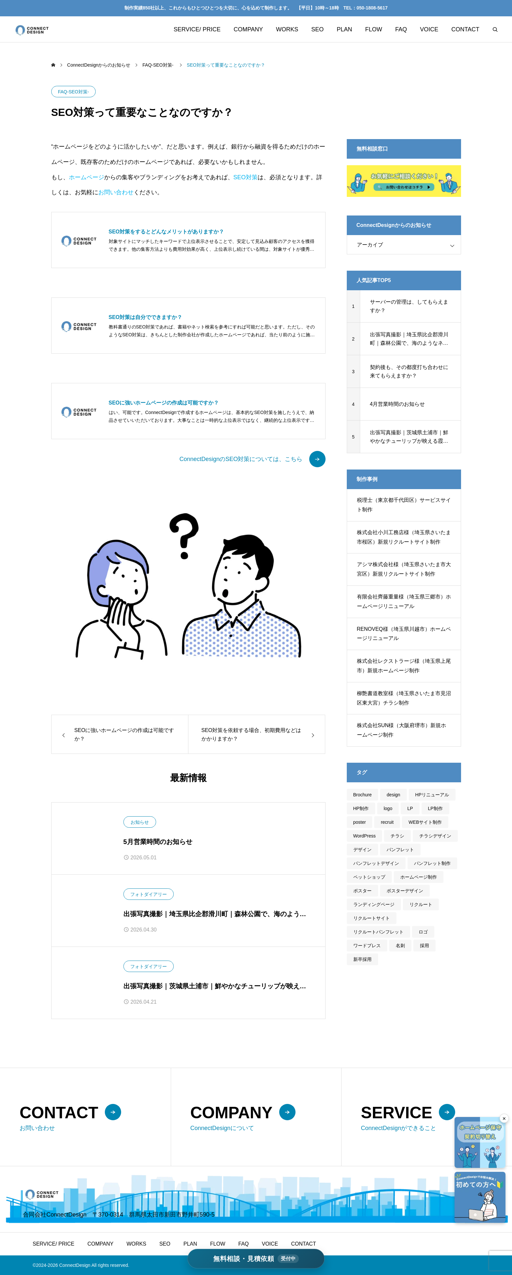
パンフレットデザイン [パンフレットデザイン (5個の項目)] (376, 863)
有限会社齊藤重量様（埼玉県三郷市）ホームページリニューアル (404, 601)
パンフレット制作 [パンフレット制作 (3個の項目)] (432, 863)
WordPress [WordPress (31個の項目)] (364, 835)
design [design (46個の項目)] (393, 794)
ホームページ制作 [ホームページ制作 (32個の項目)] (418, 877)
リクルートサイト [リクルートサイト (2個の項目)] (371, 918)
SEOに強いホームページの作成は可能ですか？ (164, 403)
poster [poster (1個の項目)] (359, 822)
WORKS (287, 29)
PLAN (344, 29)
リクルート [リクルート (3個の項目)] (420, 904)
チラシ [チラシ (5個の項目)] (397, 835)
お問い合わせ (116, 192)
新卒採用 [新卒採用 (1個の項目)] (362, 959)
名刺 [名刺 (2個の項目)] (400, 945)
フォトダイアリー (148, 894)
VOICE (429, 29)
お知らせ (140, 822)
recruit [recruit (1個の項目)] (387, 822)
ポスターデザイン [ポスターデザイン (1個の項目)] (405, 890)
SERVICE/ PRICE (197, 29)
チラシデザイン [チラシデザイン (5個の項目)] (435, 835)
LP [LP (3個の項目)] (410, 808)
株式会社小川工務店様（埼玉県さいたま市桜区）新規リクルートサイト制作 (404, 537)
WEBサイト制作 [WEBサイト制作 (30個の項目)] (425, 822)
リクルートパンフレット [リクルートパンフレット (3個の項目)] (378, 931)
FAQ (401, 29)
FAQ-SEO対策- (73, 91)
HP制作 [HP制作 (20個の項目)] (361, 808)
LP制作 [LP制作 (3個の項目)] (435, 808)
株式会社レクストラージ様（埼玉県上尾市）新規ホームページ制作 (404, 665)
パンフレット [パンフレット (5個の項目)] (400, 849)
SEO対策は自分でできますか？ (146, 317)
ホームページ (86, 177)
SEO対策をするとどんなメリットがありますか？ (166, 231)
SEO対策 (245, 177)
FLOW (373, 29)
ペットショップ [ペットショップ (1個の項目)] (369, 877)
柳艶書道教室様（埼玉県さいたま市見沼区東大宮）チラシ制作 (404, 698)
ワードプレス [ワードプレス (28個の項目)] (367, 945)
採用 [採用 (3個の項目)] (424, 945)
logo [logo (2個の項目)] (388, 808)
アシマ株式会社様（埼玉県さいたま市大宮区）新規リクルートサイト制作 (404, 569)
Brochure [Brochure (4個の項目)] (362, 794)
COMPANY (248, 29)
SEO (317, 29)
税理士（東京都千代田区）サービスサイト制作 (404, 504)
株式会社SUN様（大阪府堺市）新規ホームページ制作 (401, 730)
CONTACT (465, 29)
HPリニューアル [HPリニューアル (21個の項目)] (432, 794)
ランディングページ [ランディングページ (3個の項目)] (373, 904)
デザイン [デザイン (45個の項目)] (362, 849)
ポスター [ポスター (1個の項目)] (362, 890)
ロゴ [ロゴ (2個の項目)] (423, 931)
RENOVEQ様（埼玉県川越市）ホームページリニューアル (404, 633)
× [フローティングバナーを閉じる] (504, 1118)
